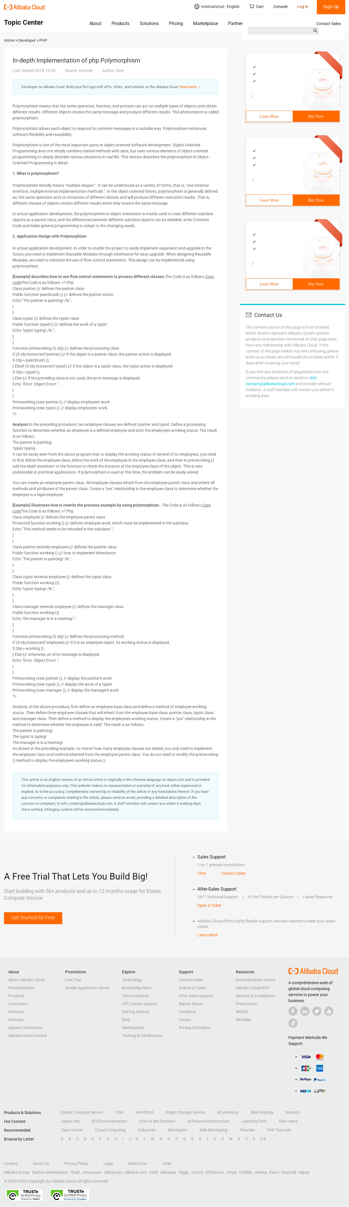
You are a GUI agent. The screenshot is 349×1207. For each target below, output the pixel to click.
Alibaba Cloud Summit (27, 1035)
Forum (185, 1019)
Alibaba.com (136, 1172)
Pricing (176, 23)
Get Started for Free (33, 917)
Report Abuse (191, 1003)
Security (292, 1112)
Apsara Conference (25, 1027)
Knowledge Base (136, 988)
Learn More (269, 116)
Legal (108, 1163)
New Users (288, 1121)
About (95, 23)
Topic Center (72, 1130)
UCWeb (245, 1172)
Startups (16, 1019)
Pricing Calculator (194, 1027)
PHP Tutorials (279, 1130)
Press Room (246, 1003)
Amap (231, 1172)
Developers (177, 1130)
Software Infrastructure (208, 1121)
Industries (147, 1130)
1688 (153, 1172)
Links (167, 1163)
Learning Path (254, 1121)
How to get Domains (157, 1121)
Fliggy (183, 1172)
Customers (18, 1003)
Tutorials (247, 1130)
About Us (41, 1163)
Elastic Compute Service (82, 1112)
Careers (11, 1163)
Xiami (274, 1172)
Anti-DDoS (144, 1112)
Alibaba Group (16, 1172)
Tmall (74, 1172)
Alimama (168, 1172)
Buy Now (315, 116)
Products (120, 23)
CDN (119, 1112)
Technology (132, 980)
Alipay (304, 1172)
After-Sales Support (196, 996)
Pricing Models (21, 988)
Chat (201, 873)
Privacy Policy (76, 1163)
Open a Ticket (209, 905)
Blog (126, 1019)
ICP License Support (140, 1003)
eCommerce (227, 1112)
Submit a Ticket (192, 988)
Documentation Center (256, 980)
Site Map (243, 1019)
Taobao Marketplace (50, 1172)
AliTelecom (214, 1172)
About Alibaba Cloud (26, 980)
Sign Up (331, 6)
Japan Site (70, 1121)
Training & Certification (142, 1035)
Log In (302, 6)
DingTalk (288, 1172)
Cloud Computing (110, 1130)
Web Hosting (262, 1112)
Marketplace (205, 23)
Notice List (137, 1163)
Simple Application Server (87, 988)
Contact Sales (328, 23)
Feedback (187, 1011)
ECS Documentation (109, 1121)
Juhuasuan (92, 1172)
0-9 (263, 1139)
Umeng (260, 1172)
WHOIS (242, 1011)
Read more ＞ (190, 87)
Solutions (149, 23)
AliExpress (113, 1172)
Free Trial (73, 980)
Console (280, 6)
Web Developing (213, 1130)
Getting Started (135, 1011)
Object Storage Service (185, 1112)
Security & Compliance (255, 996)
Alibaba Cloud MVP (253, 988)
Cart (256, 6)
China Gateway (135, 996)
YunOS (197, 1172)
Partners (236, 23)
